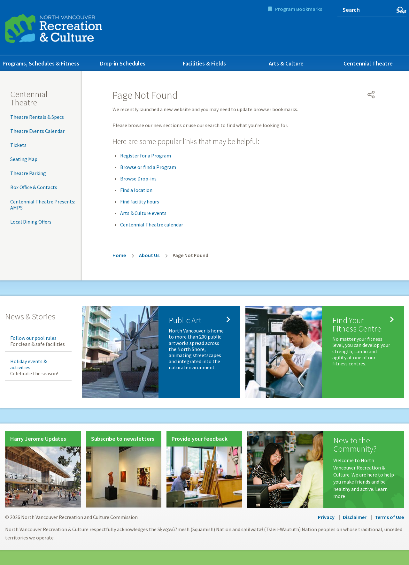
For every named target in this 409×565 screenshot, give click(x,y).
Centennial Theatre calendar (151, 224)
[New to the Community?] (325, 469)
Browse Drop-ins (138, 178)
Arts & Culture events (143, 213)
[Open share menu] (371, 95)
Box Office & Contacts (33, 187)
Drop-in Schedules (122, 63)
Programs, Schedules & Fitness (41, 63)
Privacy (326, 517)
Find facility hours (139, 201)
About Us (149, 255)
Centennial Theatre (368, 63)
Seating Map (23, 159)
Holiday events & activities (28, 364)
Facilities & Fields (204, 63)
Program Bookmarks (298, 9)
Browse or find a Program (148, 167)
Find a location (136, 190)
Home (119, 255)
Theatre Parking (28, 173)
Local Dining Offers (30, 221)
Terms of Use (389, 517)
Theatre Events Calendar (37, 131)
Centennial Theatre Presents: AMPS (42, 204)
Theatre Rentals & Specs (37, 117)
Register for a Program (145, 155)
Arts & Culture (286, 63)
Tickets (18, 145)
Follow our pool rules (33, 338)
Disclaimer (355, 517)
